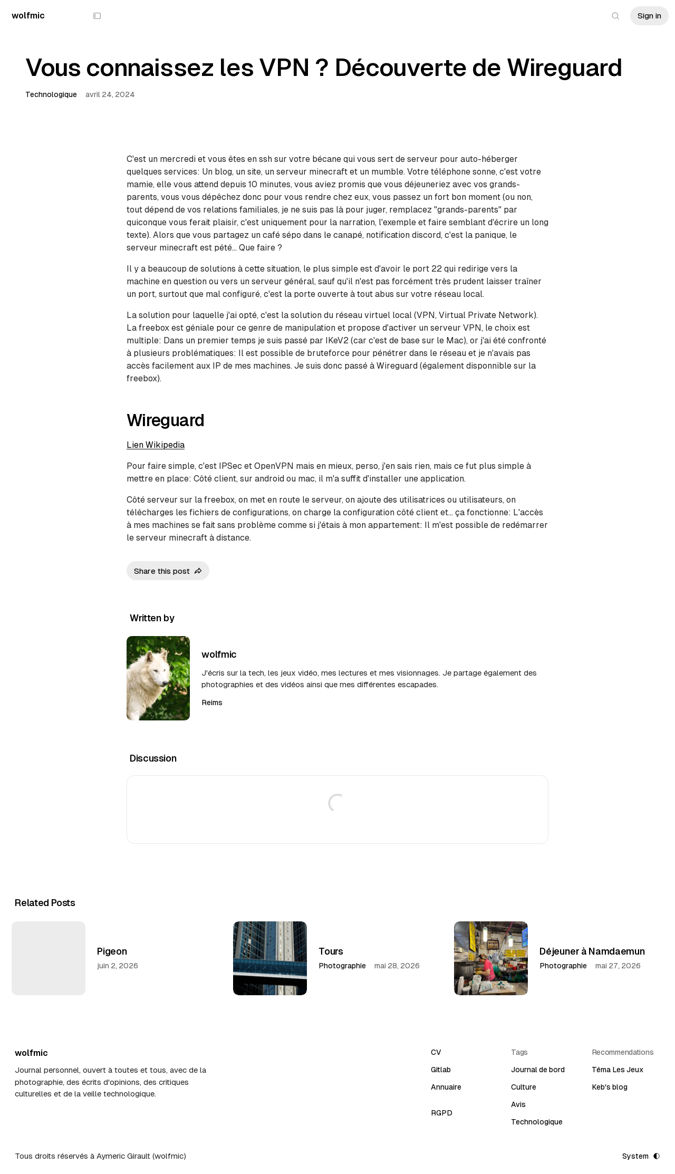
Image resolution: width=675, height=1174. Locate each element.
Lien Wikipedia (156, 445)
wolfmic (218, 654)
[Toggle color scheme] (640, 1156)
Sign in (649, 15)
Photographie (342, 965)
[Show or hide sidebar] (97, 15)
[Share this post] (168, 570)
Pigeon (113, 951)
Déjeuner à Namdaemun (592, 951)
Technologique (51, 94)
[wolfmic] (28, 16)
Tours (331, 951)
